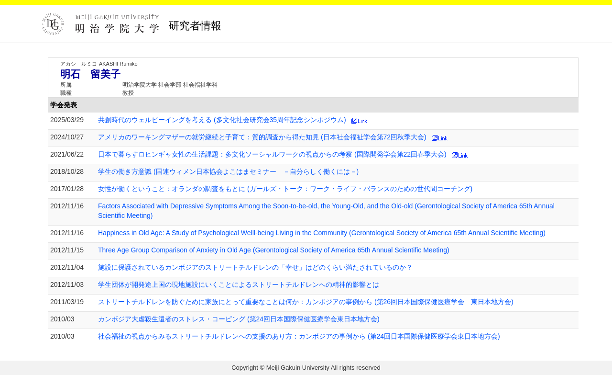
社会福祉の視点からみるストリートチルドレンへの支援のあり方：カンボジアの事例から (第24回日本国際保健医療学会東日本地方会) (299, 336)
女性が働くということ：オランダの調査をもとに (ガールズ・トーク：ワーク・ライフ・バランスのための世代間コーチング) (285, 189)
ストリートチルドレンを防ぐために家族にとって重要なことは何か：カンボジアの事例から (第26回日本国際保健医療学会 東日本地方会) (306, 302)
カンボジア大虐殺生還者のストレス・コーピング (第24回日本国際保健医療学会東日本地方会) (239, 319)
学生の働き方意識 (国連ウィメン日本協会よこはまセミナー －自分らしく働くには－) (228, 171)
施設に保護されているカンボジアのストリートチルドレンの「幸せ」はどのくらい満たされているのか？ (255, 267)
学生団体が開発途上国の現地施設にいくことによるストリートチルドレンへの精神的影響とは (238, 284)
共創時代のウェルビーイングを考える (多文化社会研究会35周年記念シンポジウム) (222, 120)
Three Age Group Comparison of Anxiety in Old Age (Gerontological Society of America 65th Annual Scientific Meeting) (273, 250)
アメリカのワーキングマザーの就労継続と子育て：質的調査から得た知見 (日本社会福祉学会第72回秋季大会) (262, 137)
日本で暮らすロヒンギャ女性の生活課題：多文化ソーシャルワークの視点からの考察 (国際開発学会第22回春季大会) (272, 154)
